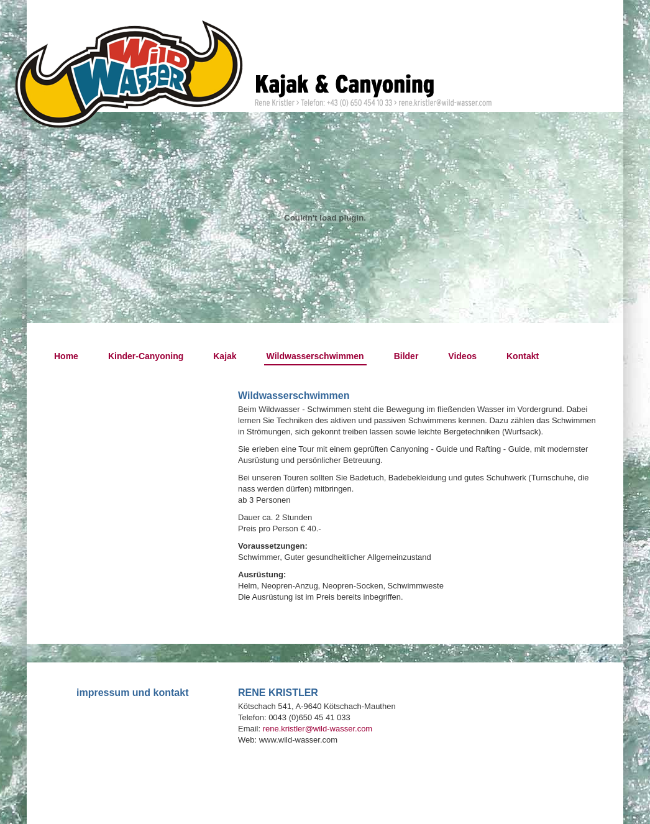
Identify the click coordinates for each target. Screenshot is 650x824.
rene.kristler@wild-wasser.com (317, 728)
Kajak (224, 356)
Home (66, 356)
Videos (462, 356)
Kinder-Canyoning (145, 356)
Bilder (406, 356)
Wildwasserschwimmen (315, 356)
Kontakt (522, 356)
